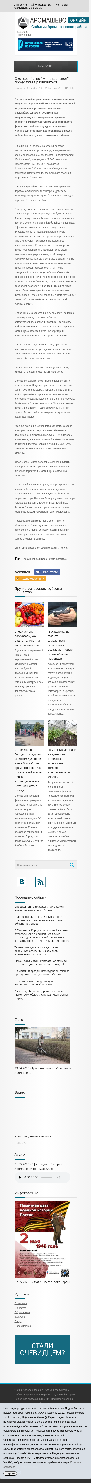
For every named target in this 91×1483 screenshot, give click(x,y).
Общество (20, 88)
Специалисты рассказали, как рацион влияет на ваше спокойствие (39, 908)
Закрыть (10, 1473)
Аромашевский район (35, 558)
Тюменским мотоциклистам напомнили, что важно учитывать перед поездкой (41, 962)
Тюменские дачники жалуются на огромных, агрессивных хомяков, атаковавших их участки (62, 763)
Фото (19, 1019)
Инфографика (26, 1193)
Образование (22, 1312)
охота (52, 558)
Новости (45, 66)
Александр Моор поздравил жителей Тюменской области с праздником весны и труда (41, 994)
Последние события (32, 897)
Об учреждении (41, 4)
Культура (20, 1317)
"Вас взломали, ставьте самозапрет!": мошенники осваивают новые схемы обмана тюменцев (60, 645)
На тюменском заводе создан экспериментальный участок (34, 982)
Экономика (21, 1303)
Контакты (62, 4)
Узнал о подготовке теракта (33, 1136)
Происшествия (23, 1326)
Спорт (18, 1321)
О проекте (20, 4)
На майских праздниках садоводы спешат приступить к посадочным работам (42, 972)
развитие (61, 558)
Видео (20, 1092)
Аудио (20, 1154)
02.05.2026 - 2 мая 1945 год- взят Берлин (43, 1282)
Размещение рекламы (27, 7)
